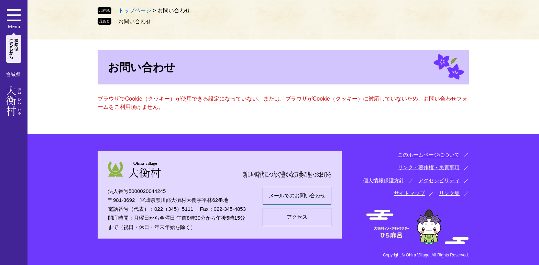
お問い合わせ (134, 21)
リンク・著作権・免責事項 (429, 167)
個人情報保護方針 (383, 180)
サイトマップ (409, 193)
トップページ (134, 10)
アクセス (297, 217)
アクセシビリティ (439, 180)
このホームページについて (429, 155)
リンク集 (449, 193)
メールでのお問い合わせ (297, 195)
